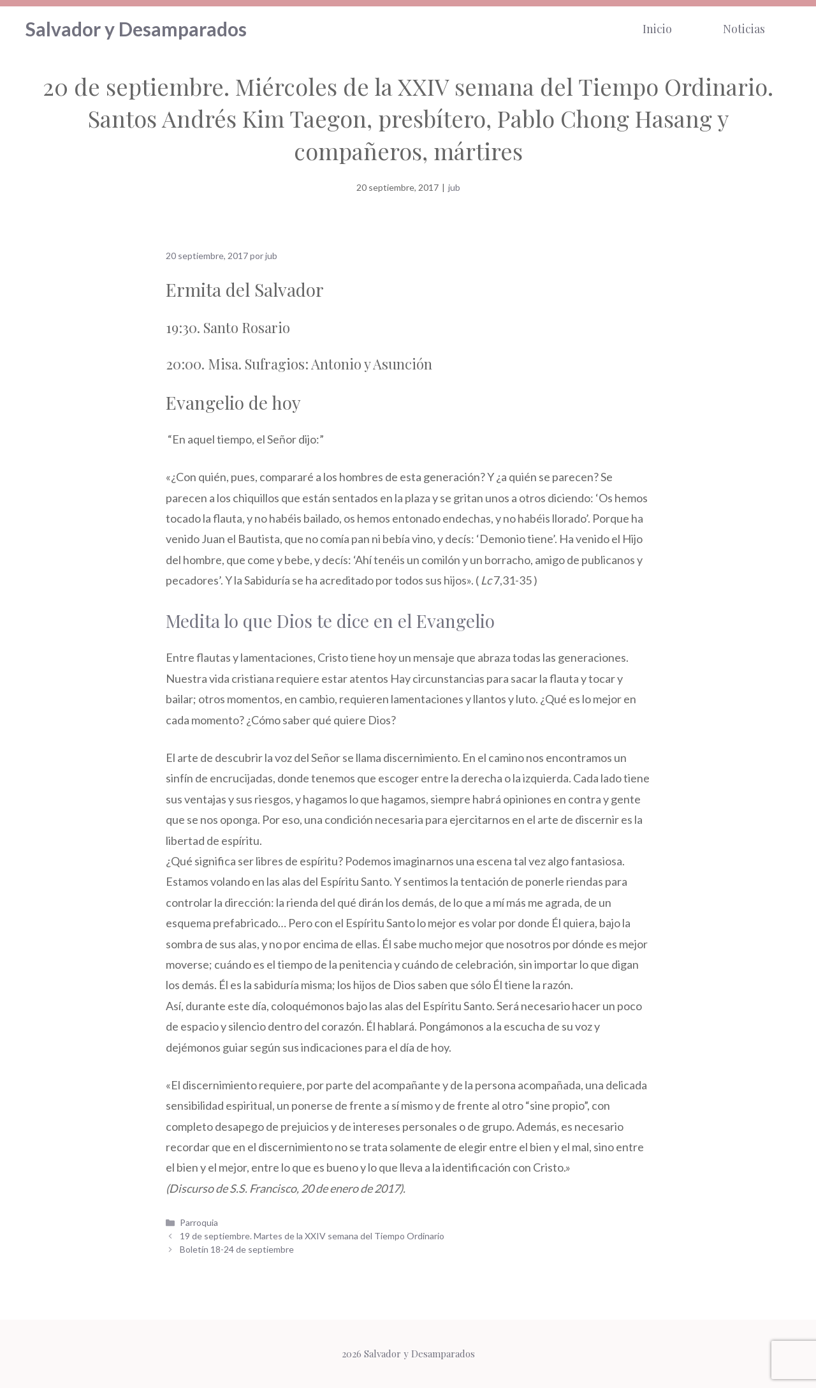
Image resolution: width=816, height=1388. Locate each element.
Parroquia (199, 1222)
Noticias (744, 28)
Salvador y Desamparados (136, 28)
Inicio (657, 28)
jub (454, 187)
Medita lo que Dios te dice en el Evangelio (330, 620)
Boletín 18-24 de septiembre (237, 1249)
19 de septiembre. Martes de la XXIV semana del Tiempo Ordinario (312, 1235)
